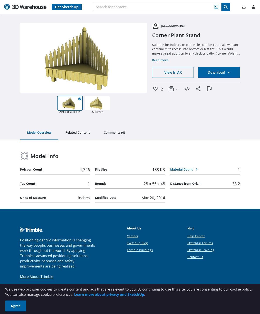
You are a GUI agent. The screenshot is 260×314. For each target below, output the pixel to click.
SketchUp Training (200, 250)
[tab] (39, 133)
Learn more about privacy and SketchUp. (109, 294)
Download (219, 72)
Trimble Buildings (140, 250)
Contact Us (195, 257)
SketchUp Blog (137, 243)
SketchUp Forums (200, 243)
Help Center (196, 236)
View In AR (173, 72)
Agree (16, 306)
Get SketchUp (66, 7)
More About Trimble (36, 276)
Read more (160, 60)
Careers (132, 236)
